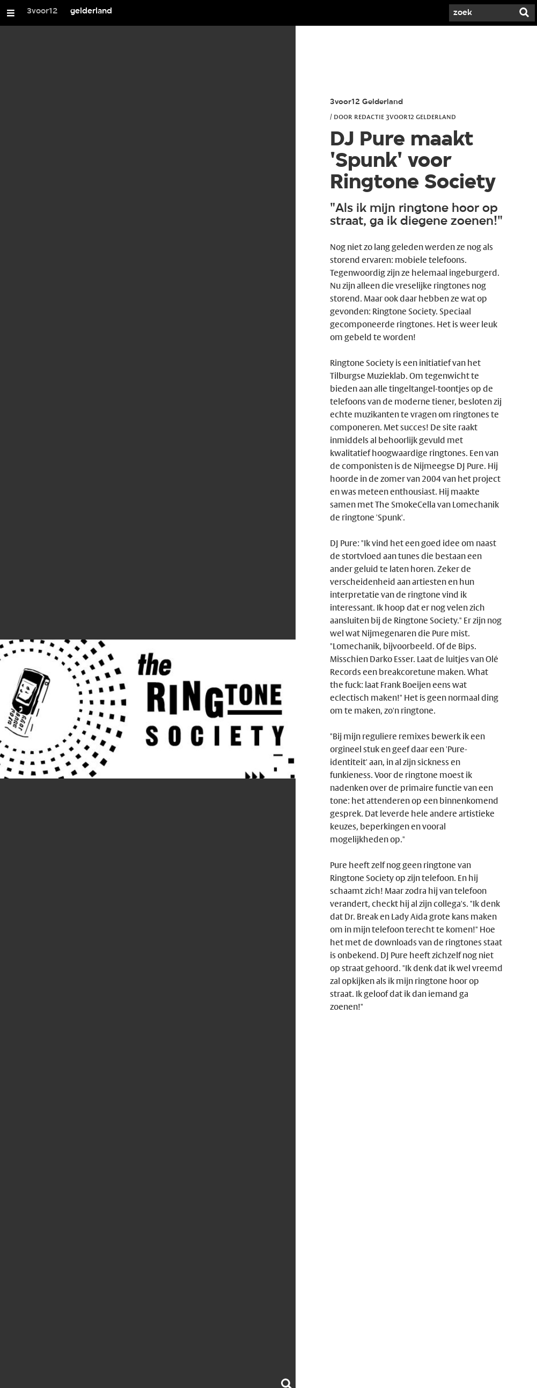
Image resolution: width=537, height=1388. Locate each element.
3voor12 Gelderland (366, 102)
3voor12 (42, 11)
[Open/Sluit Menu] (10, 13)
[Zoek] (481, 12)
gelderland (91, 11)
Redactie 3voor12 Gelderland (405, 116)
